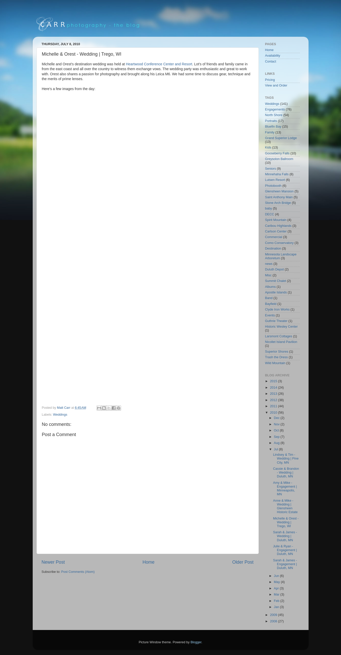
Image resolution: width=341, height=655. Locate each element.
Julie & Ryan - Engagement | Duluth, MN (285, 550)
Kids (268, 147)
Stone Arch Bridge (278, 203)
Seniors (270, 168)
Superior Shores (276, 351)
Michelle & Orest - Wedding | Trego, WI (286, 522)
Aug (277, 443)
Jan (277, 607)
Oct (277, 430)
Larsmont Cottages (278, 336)
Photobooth (273, 186)
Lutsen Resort (275, 180)
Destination (273, 248)
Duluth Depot (274, 269)
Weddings (60, 414)
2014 (274, 387)
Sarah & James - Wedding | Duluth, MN (285, 536)
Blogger (196, 642)
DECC (269, 214)
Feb (277, 601)
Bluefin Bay (273, 126)
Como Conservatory (279, 243)
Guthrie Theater (276, 321)
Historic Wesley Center (281, 326)
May (277, 582)
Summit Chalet (275, 281)
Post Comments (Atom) (78, 572)
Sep (277, 437)
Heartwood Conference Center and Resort (159, 64)
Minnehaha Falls (277, 174)
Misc (268, 275)
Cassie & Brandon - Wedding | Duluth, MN (286, 472)
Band (269, 298)
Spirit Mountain (276, 220)
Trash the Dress (276, 357)
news (269, 264)
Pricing (270, 80)
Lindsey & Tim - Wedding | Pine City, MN (286, 458)
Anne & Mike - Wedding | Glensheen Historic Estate (285, 506)
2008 (274, 621)
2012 (274, 400)
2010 (274, 412)
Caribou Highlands (278, 226)
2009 (274, 615)
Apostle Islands (276, 292)
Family (270, 132)
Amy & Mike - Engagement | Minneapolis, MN (285, 488)
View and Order (276, 85)
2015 (274, 381)
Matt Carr (64, 408)
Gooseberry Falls (277, 153)
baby (268, 208)
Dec (277, 418)
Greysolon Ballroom (279, 159)
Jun (277, 576)
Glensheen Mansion (279, 191)
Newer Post (53, 562)
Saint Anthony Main (279, 197)
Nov (277, 424)
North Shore (274, 115)
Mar (277, 594)
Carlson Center (276, 231)
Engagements (275, 109)
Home (149, 562)
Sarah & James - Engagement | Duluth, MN (285, 564)
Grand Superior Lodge (281, 138)
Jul (276, 449)
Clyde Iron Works (277, 309)
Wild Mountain (275, 363)
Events (270, 315)
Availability (272, 55)
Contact (270, 61)
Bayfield (271, 304)
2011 (274, 406)
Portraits (271, 121)
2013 (274, 394)
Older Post (242, 562)
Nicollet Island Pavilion (281, 342)
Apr (277, 588)
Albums (270, 287)
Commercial (273, 237)
